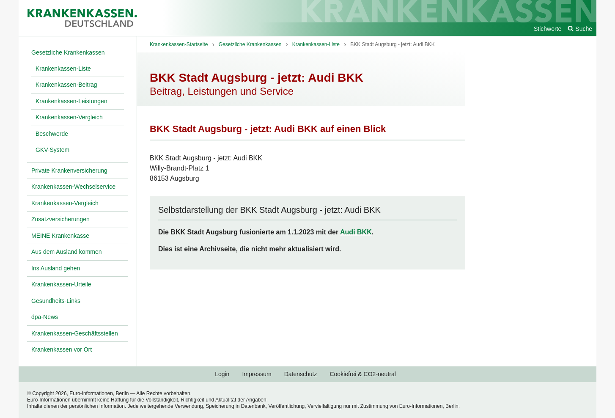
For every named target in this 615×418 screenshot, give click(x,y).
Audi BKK (356, 232)
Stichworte (547, 28)
